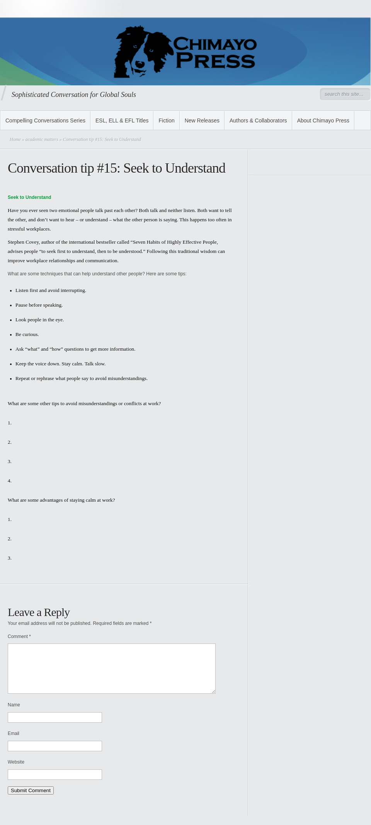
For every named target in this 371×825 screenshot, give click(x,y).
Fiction (166, 120)
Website (16, 771)
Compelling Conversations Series (45, 120)
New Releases (202, 120)
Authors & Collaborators (258, 120)
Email (13, 742)
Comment (19, 636)
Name (14, 714)
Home (15, 139)
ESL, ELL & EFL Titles (121, 120)
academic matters (42, 139)
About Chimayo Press (323, 120)
